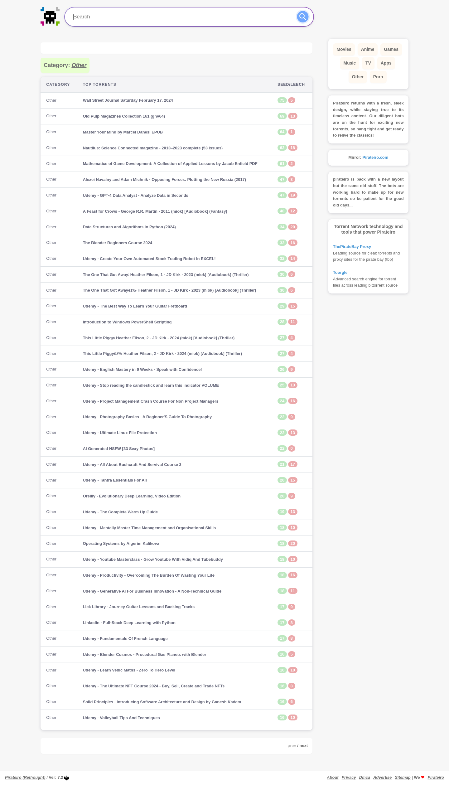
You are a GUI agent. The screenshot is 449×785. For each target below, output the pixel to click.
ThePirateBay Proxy (352, 246)
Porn (378, 76)
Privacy (349, 777)
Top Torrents (99, 84)
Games (391, 49)
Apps (386, 63)
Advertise (382, 777)
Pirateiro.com (376, 157)
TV (368, 63)
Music (350, 63)
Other (358, 76)
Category (58, 84)
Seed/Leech (291, 84)
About (332, 777)
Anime (367, 49)
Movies (343, 49)
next (304, 745)
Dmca (364, 777)
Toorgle (340, 272)
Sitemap (402, 777)
